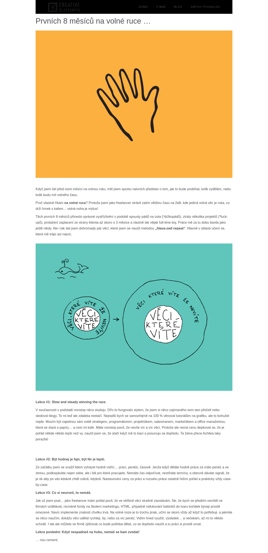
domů (143, 6)
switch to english (205, 6)
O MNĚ (161, 6)
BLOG (178, 6)
